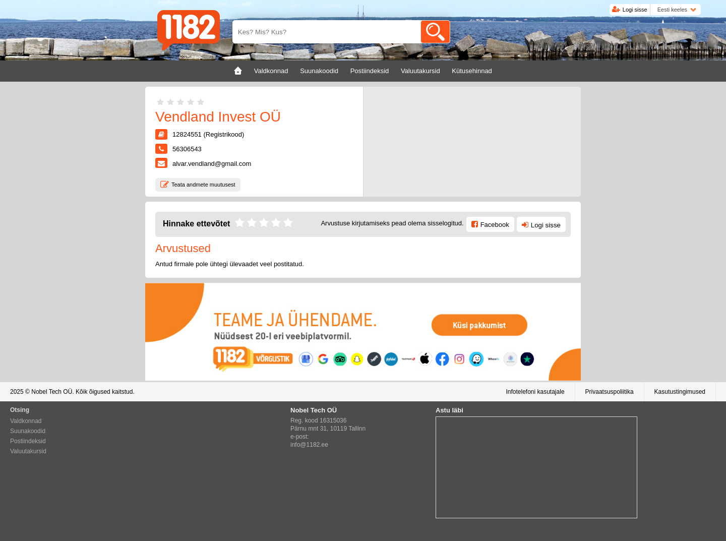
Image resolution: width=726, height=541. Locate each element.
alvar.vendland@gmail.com (211, 163)
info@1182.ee (309, 444)
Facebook (494, 224)
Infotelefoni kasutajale (535, 391)
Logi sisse (635, 10)
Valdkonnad (26, 421)
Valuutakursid (28, 451)
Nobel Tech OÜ (51, 391)
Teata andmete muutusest (203, 185)
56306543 (187, 149)
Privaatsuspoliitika (609, 391)
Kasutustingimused (679, 391)
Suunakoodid (27, 431)
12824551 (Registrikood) (208, 134)
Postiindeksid (28, 441)
